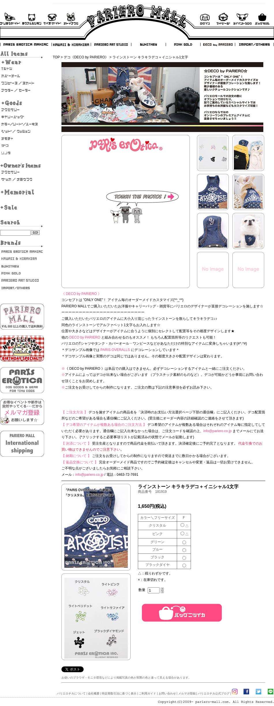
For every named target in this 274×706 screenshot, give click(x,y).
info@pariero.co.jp (217, 431)
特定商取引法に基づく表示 (119, 693)
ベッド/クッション (22, 131)
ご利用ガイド (10, 19)
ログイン (204, 19)
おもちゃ (22, 138)
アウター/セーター (22, 90)
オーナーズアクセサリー (22, 172)
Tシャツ (22, 68)
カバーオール (22, 76)
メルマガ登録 (187, 693)
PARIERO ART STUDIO (111, 44)
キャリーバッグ (22, 117)
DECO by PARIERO (217, 44)
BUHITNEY (148, 44)
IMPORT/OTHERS (254, 44)
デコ (22, 145)
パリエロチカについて (71, 693)
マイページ (223, 19)
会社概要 (94, 693)
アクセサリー (22, 109)
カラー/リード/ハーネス (22, 124)
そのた (22, 153)
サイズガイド (52, 19)
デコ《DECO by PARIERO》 (86, 57)
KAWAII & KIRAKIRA (71, 44)
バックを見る (262, 19)
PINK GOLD (183, 44)
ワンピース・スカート (22, 83)
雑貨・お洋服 (22, 179)
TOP (56, 57)
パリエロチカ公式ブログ (214, 693)
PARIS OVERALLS (115, 350)
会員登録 (242, 19)
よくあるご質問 (31, 19)
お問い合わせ (71, 19)
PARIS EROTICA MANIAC (26, 44)
